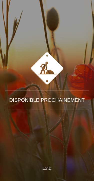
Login (47, 168)
